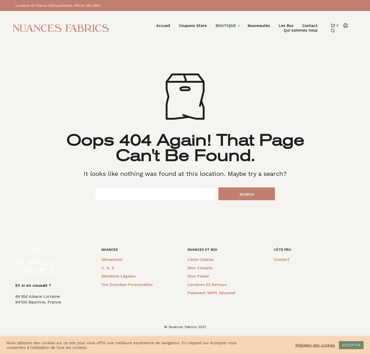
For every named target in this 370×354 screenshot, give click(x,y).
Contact (310, 26)
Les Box (286, 26)
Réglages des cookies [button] (315, 345)
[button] (334, 25)
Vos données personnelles (127, 284)
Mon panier (198, 276)
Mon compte (200, 268)
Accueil (163, 26)
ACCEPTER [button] (351, 345)
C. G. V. (108, 268)
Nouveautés (259, 26)
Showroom (112, 259)
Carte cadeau (201, 259)
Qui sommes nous (301, 30)
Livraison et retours (207, 284)
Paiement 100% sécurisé (211, 293)
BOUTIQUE (226, 26)
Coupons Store (193, 26)
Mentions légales (118, 276)
